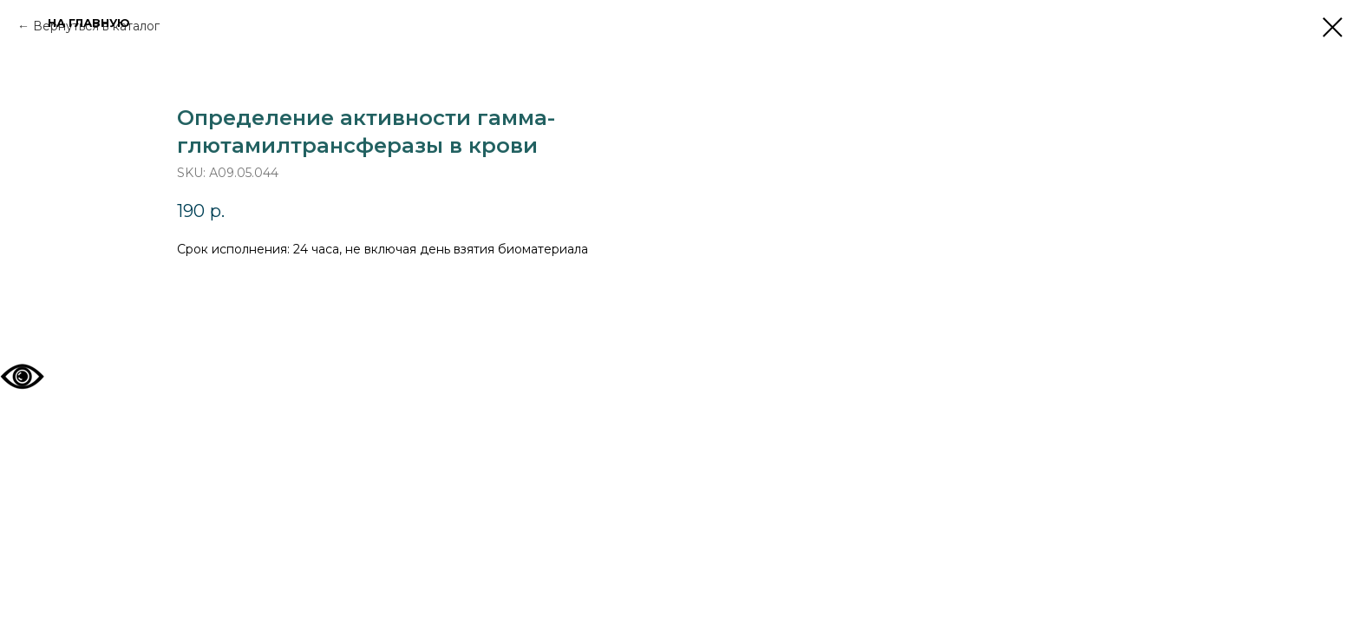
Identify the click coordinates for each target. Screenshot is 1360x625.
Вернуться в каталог (96, 26)
